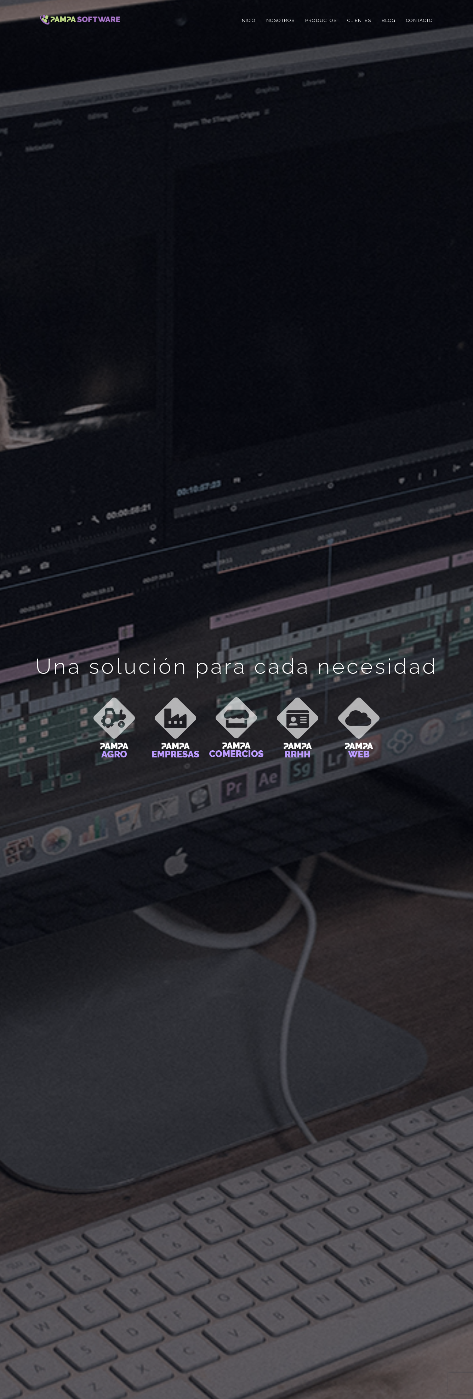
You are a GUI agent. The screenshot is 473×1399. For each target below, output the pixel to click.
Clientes (359, 20)
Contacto (419, 20)
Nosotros (280, 20)
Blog (388, 20)
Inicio (248, 20)
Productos (321, 20)
